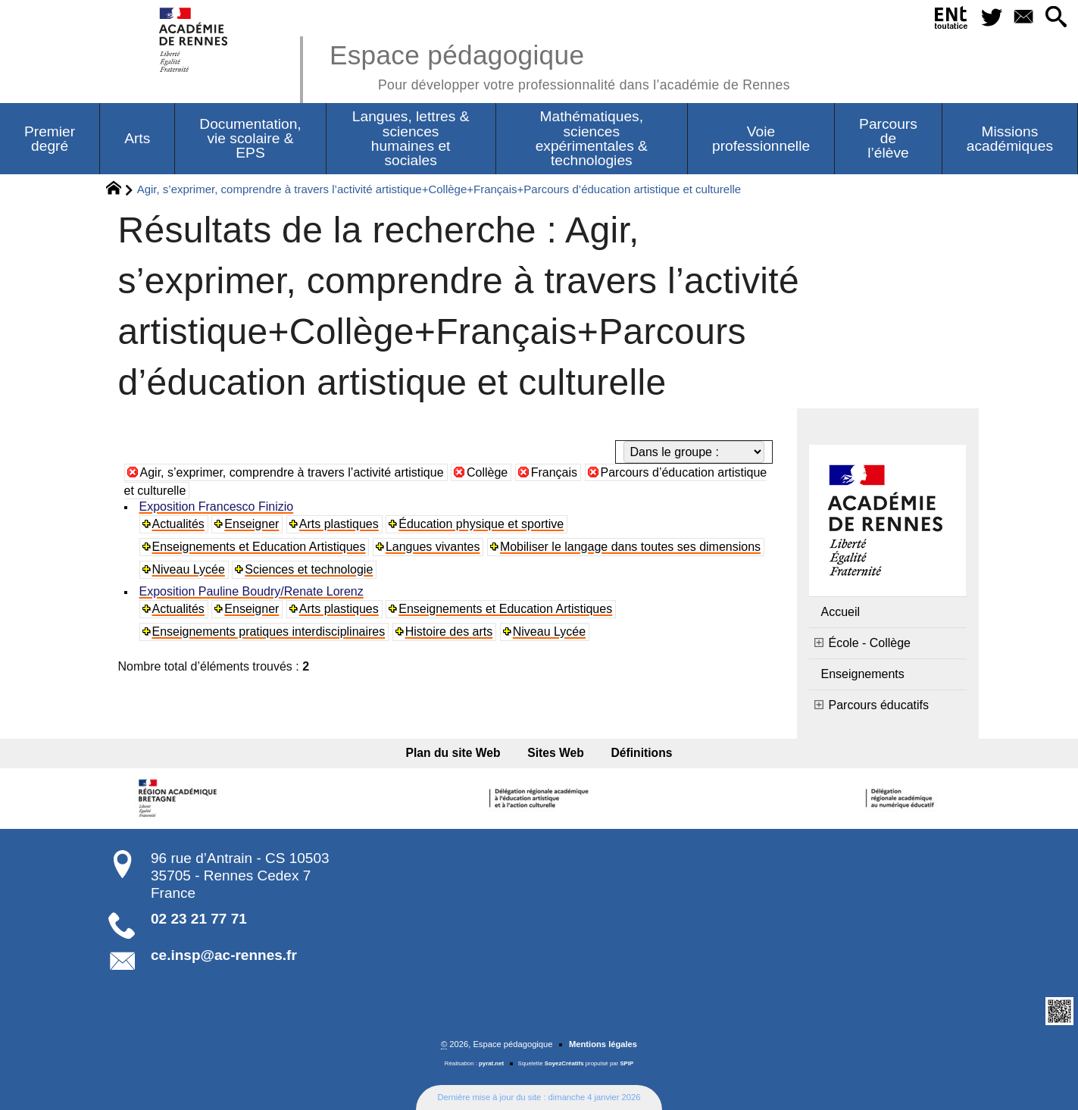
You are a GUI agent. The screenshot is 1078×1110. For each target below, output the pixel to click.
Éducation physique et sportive (481, 523)
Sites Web (555, 752)
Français (554, 472)
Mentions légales (603, 1044)
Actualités (178, 523)
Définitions (642, 752)
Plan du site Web (453, 752)
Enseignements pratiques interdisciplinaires (269, 631)
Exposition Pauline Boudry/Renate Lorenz (251, 591)
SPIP (626, 1063)
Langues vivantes (433, 546)
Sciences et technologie (309, 569)
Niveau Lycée (188, 569)
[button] (1056, 18)
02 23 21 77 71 (199, 919)
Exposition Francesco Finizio (216, 506)
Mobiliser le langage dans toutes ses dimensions (630, 546)
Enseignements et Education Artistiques (259, 546)
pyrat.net (491, 1063)
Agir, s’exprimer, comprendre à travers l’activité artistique (292, 472)
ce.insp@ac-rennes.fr (224, 955)
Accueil (841, 611)
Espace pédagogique (560, 64)
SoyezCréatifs (564, 1063)
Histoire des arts (449, 631)
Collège (487, 472)
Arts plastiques (339, 523)
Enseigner (251, 523)
